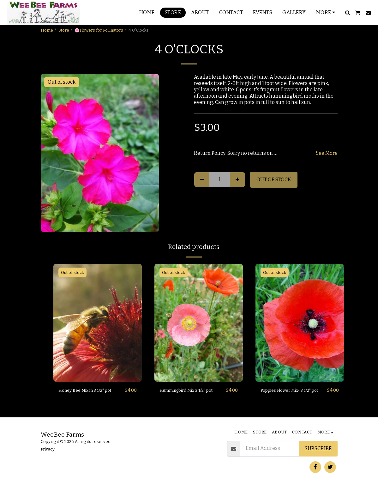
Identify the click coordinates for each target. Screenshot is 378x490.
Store (63, 30)
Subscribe (318, 448)
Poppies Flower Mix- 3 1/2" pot (291, 394)
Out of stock (273, 180)
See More (327, 153)
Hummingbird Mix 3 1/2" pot (188, 394)
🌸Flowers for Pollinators (99, 30)
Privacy (48, 449)
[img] (97, 323)
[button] (347, 12)
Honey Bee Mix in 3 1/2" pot (89, 390)
